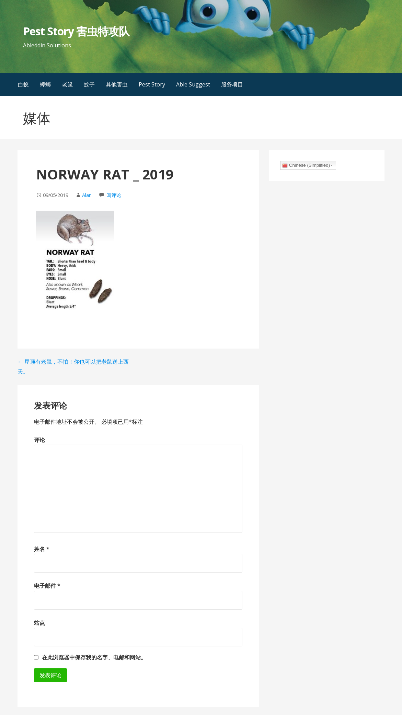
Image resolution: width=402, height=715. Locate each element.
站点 (39, 622)
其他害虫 (117, 84)
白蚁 (23, 84)
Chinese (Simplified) (306, 165)
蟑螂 (45, 84)
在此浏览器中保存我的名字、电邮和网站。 (94, 657)
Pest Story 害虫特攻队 (76, 31)
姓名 (41, 549)
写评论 (114, 195)
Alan (87, 195)
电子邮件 (47, 585)
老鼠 (67, 84)
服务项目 (232, 84)
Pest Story (152, 84)
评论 (39, 440)
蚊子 (89, 84)
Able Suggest (193, 84)
